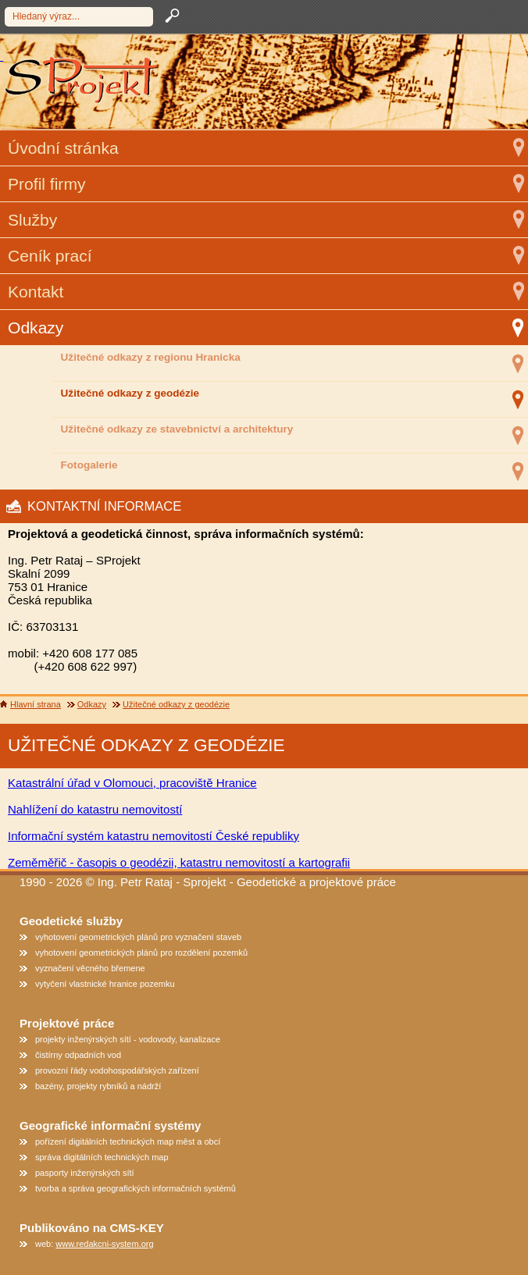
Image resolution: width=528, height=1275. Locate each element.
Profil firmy (46, 184)
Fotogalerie (89, 465)
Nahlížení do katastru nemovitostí (95, 809)
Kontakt (35, 292)
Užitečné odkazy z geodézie (130, 393)
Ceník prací (50, 256)
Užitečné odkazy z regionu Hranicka (151, 357)
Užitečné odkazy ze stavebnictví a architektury (177, 429)
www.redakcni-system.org (104, 1243)
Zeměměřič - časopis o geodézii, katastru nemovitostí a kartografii (179, 862)
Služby (32, 220)
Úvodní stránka (63, 148)
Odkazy (35, 328)
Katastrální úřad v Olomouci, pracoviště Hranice (132, 782)
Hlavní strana (35, 704)
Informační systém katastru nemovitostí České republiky (153, 835)
